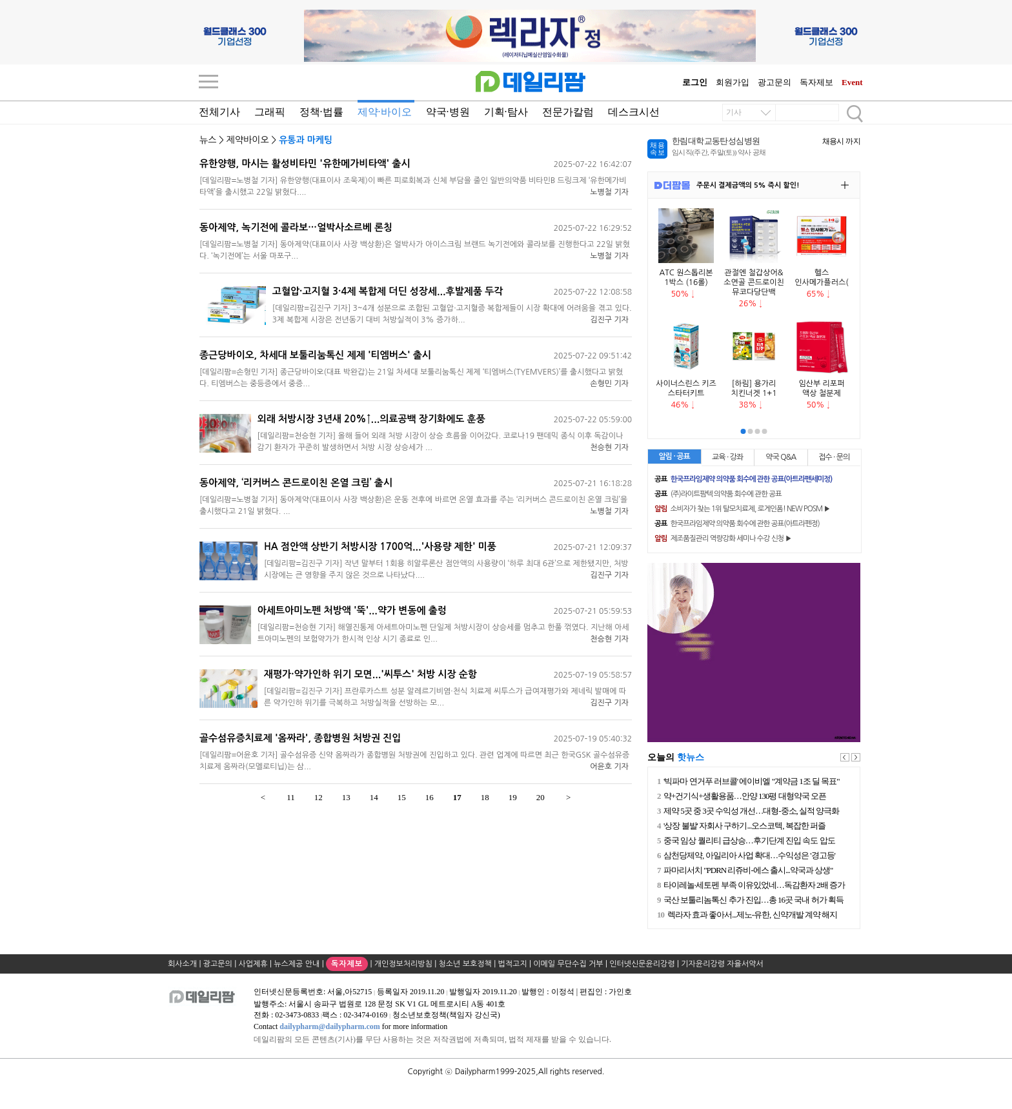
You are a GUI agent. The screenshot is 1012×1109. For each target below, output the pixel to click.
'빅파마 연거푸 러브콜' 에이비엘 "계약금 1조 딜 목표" (750, 781)
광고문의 (774, 82)
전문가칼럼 (568, 111)
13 (346, 797)
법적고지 (512, 964)
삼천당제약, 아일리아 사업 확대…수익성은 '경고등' (748, 855)
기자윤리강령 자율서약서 (722, 964)
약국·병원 (448, 111)
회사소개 (182, 964)
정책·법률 (321, 111)
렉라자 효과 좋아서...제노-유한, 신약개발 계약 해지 (750, 914)
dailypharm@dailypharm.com (329, 1026)
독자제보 (816, 82)
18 (485, 797)
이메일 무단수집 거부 (568, 964)
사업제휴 (253, 964)
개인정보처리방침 (403, 964)
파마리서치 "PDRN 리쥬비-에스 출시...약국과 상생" (747, 870)
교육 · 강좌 (727, 457)
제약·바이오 (385, 111)
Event (852, 82)
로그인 (694, 82)
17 (457, 797)
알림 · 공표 (674, 456)
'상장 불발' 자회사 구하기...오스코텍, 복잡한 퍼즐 (743, 825)
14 (374, 797)
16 (429, 797)
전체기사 (219, 111)
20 (540, 797)
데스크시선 (634, 111)
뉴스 (207, 139)
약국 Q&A (780, 457)
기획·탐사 (506, 111)
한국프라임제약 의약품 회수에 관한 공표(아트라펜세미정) (743, 479)
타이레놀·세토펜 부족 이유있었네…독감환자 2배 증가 (753, 885)
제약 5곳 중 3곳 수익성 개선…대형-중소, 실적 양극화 (750, 811)
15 (402, 797)
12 (318, 797)
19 (513, 797)
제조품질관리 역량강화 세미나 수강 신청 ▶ (722, 538)
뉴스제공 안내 (296, 964)
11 (291, 797)
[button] (743, 431)
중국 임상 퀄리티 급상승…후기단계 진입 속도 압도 (748, 840)
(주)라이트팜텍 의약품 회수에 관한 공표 (718, 494)
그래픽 (269, 111)
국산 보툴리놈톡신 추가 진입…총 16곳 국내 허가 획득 (752, 900)
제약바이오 (248, 139)
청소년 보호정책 (465, 964)
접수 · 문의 (833, 457)
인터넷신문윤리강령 (642, 964)
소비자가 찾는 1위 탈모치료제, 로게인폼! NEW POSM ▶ (742, 509)
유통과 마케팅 (305, 139)
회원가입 (732, 82)
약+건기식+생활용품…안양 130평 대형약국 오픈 (743, 796)
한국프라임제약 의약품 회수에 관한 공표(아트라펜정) (737, 523)
